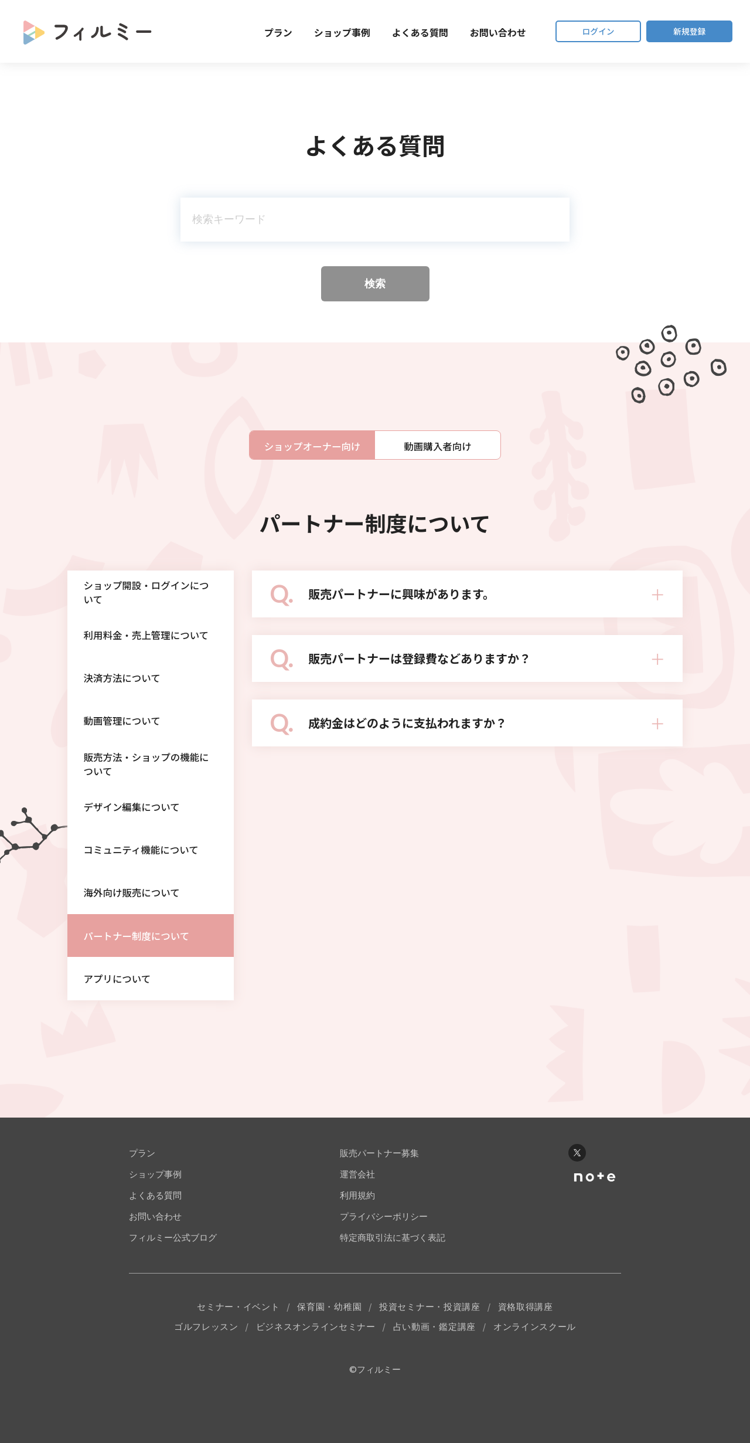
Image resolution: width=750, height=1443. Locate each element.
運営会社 (357, 1213)
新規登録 (685, 31)
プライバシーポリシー (384, 1256)
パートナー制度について (142, 969)
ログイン (586, 31)
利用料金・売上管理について (148, 641)
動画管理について (127, 734)
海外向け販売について (137, 922)
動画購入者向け (438, 445)
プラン (262, 32)
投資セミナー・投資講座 (429, 1347)
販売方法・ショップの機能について (148, 781)
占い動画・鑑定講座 (434, 1368)
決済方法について (127, 687)
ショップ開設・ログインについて (148, 594)
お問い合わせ (482, 32)
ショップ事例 (326, 32)
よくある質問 (404, 32)
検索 (375, 284)
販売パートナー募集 (379, 1192)
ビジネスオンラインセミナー (316, 1368)
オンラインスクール (534, 1368)
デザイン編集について (137, 828)
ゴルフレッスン (206, 1368)
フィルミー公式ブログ (173, 1277)
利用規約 (357, 1235)
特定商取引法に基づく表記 (392, 1277)
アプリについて (121, 1016)
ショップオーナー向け (312, 445)
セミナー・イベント (238, 1347)
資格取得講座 (525, 1347)
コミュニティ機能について (147, 875)
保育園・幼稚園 (329, 1347)
